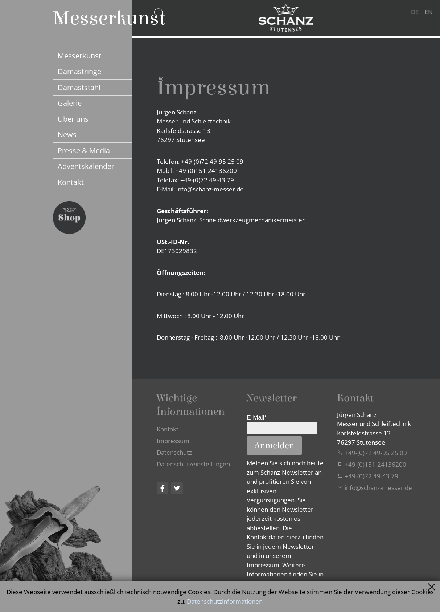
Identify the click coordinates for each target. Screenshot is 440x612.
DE (415, 12)
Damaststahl (79, 87)
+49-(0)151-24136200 (375, 464)
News (67, 134)
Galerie (70, 103)
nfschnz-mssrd (378, 487)
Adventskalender (86, 166)
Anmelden (274, 446)
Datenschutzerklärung (278, 593)
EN (429, 12)
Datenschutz (174, 452)
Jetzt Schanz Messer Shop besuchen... (69, 217)
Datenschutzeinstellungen (193, 464)
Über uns (73, 119)
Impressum (173, 441)
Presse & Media (84, 150)
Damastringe (79, 71)
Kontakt (71, 182)
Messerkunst (79, 55)
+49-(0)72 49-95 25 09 (376, 453)
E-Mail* (257, 417)
